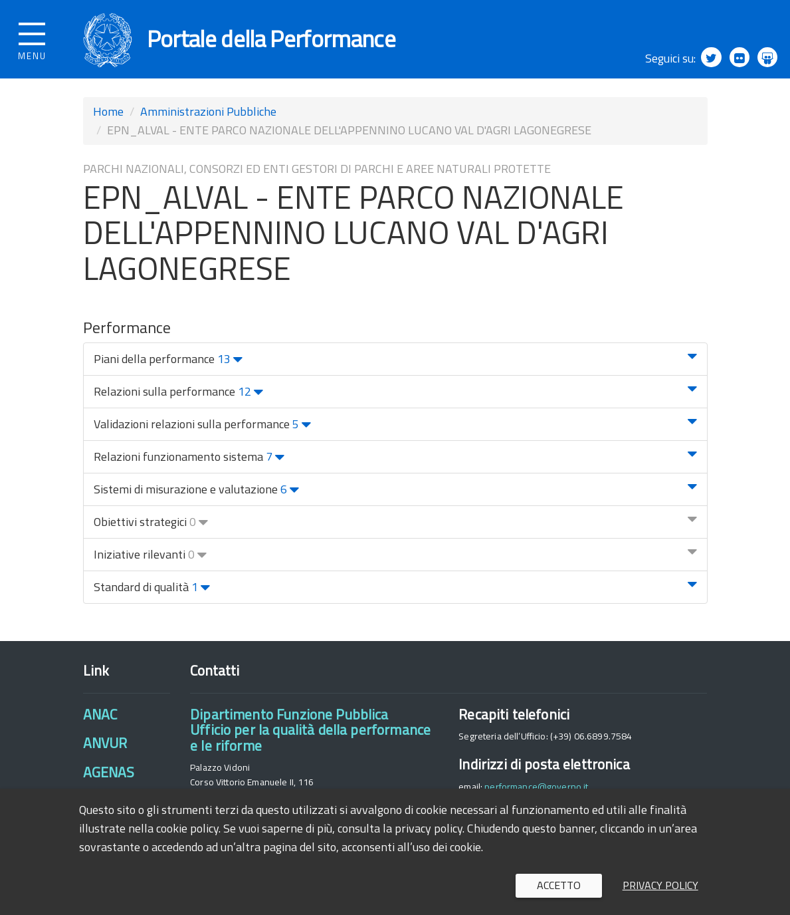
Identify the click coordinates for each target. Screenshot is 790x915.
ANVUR (105, 746)
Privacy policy (660, 885)
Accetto (559, 885)
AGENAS (109, 774)
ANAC (100, 716)
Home (108, 114)
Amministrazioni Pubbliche (208, 114)
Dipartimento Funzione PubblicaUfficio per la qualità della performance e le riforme (310, 732)
